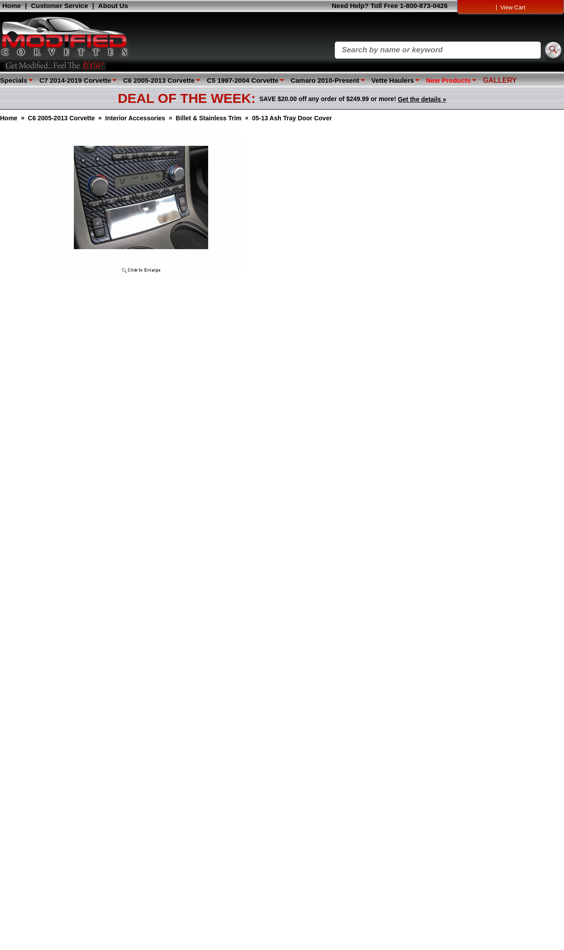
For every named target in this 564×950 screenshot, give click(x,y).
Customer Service (59, 5)
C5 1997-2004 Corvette (242, 80)
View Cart (512, 7)
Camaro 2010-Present (325, 80)
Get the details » (422, 99)
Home (11, 5)
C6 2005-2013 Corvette (159, 80)
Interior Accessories (135, 118)
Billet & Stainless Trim (209, 118)
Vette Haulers (393, 80)
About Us (113, 5)
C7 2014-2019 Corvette (75, 80)
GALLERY (500, 80)
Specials (13, 80)
